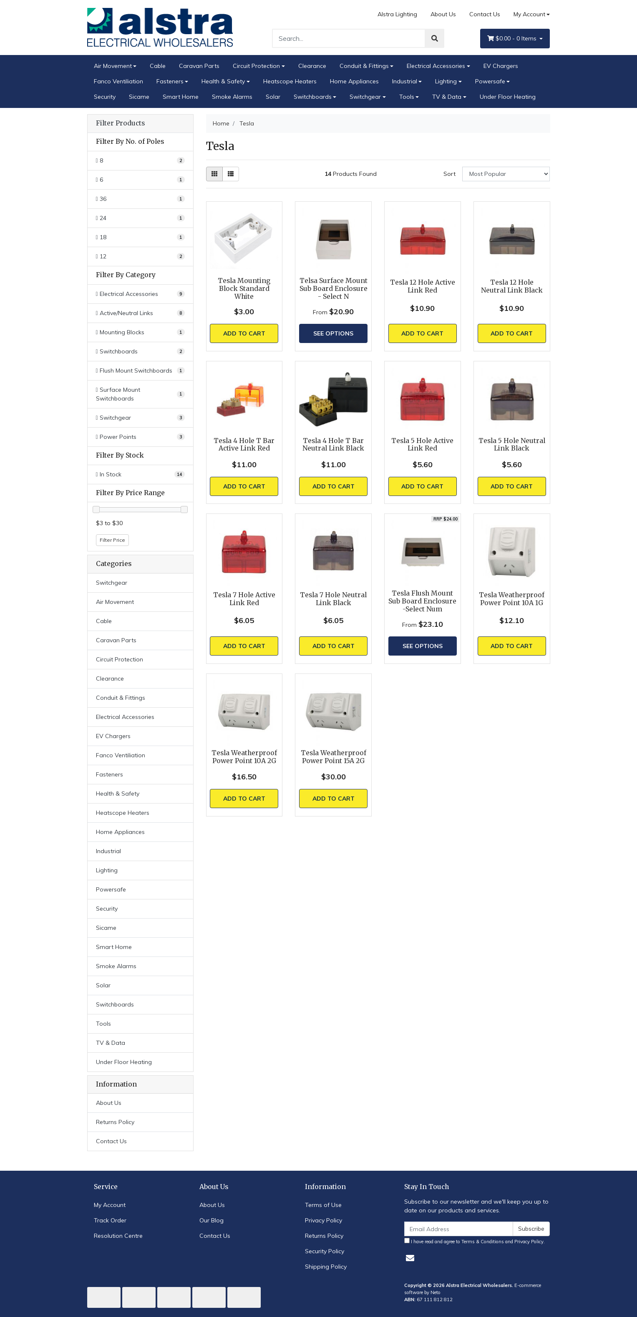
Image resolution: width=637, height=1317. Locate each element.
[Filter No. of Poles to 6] (140, 180)
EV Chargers (500, 66)
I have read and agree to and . (474, 1241)
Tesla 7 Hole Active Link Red (244, 599)
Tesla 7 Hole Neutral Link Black (333, 599)
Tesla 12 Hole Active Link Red (422, 286)
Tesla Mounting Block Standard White (244, 288)
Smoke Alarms (232, 96)
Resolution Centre (118, 1235)
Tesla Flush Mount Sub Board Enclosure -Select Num (422, 601)
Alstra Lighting (397, 14)
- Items (512, 38)
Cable (158, 66)
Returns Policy (115, 1122)
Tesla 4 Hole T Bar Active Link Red (244, 445)
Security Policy (324, 1251)
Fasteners (170, 81)
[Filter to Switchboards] (140, 351)
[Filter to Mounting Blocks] (140, 332)
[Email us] (410, 1258)
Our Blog (211, 1220)
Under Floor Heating (508, 96)
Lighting (446, 81)
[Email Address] (459, 1229)
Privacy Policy (323, 1220)
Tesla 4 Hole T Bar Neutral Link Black (333, 445)
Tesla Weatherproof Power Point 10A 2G (244, 757)
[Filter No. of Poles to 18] (140, 237)
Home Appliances (354, 81)
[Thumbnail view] (214, 174)
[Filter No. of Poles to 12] (140, 256)
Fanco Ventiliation (118, 81)
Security (105, 96)
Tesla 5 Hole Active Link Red (422, 445)
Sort (449, 174)
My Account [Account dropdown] (529, 14)
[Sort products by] (506, 174)
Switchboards (313, 96)
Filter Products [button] (120, 123)
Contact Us (484, 14)
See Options (333, 333)
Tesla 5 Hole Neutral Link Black (511, 445)
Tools (406, 96)
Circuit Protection (256, 66)
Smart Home (181, 96)
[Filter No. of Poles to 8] (140, 160)
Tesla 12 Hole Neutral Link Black (512, 286)
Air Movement (113, 66)
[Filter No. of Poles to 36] (140, 199)
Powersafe (490, 81)
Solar (273, 96)
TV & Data (446, 96)
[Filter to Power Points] (140, 437)
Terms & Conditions (482, 1241)
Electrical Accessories (436, 66)
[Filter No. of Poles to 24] (140, 218)
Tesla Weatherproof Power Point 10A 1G (511, 599)
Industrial (404, 81)
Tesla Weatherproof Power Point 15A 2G (333, 757)
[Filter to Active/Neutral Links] (140, 313)
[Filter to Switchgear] (140, 418)
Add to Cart (244, 333)
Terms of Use (323, 1205)
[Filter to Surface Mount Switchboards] (140, 394)
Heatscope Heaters (290, 81)
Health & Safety (223, 81)
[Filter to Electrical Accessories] (140, 294)
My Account (110, 1205)
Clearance (312, 66)
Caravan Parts (199, 66)
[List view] (230, 174)
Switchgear (365, 96)
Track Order (110, 1220)
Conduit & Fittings (364, 66)
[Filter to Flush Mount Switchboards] (140, 371)
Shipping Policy (326, 1266)
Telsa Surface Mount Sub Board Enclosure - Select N (334, 288)
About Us (443, 14)
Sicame (139, 96)
